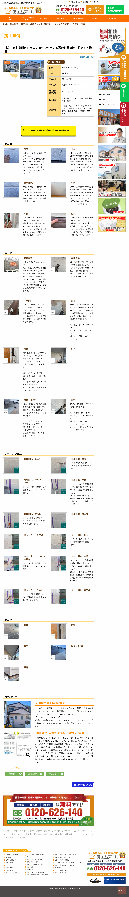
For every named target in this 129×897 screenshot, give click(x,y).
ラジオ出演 (30, 867)
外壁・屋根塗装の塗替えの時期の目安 (37, 874)
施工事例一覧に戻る (83, 785)
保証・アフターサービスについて (36, 872)
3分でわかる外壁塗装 (12, 854)
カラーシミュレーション (62, 870)
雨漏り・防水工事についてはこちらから (66, 865)
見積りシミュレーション (62, 872)
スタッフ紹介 (105, 94)
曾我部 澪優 (75, 733)
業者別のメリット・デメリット (63, 857)
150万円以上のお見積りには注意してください (68, 862)
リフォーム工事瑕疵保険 (62, 860)
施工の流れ (58, 867)
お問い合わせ (75, 2)
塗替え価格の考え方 (32, 862)
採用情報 (86, 2)
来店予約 (95, 2)
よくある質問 (9, 862)
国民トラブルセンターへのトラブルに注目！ (67, 854)
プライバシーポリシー (108, 104)
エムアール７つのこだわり (34, 859)
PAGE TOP (122, 891)
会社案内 (103, 99)
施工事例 (8, 857)
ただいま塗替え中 (11, 860)
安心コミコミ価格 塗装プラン (35, 864)
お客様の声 (30, 869)
